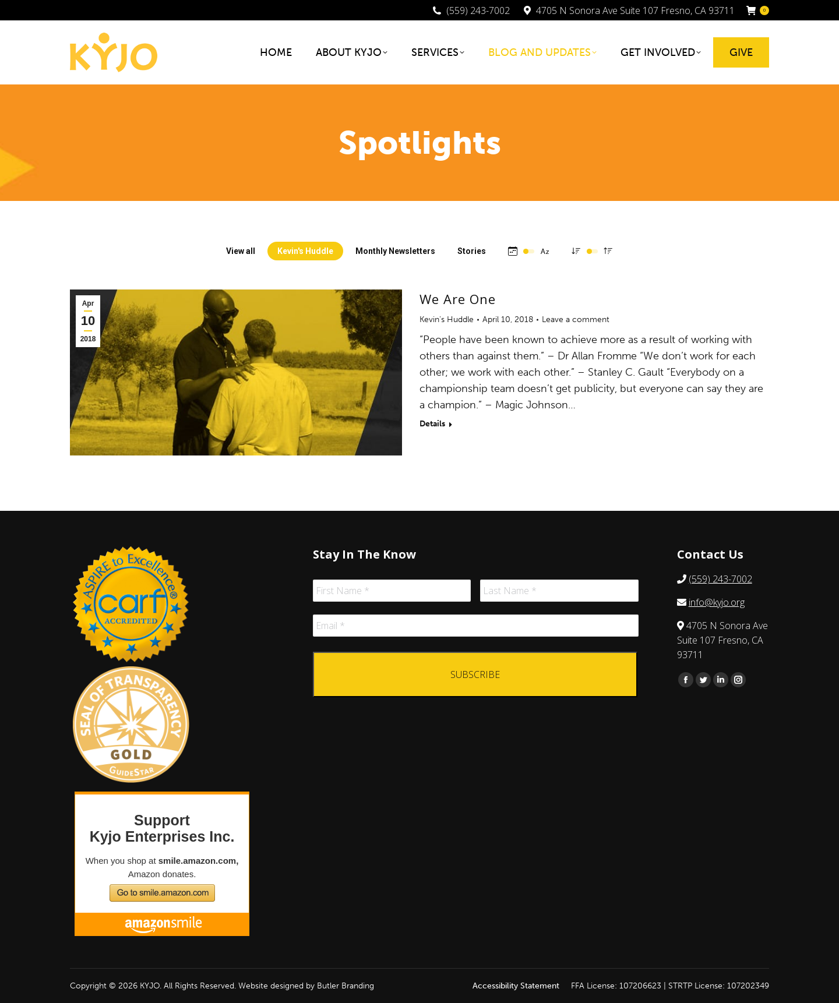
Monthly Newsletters (395, 251)
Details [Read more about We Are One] (432, 424)
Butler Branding (345, 986)
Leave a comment (575, 319)
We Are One (458, 299)
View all (240, 251)
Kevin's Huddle (305, 251)
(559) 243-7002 (720, 579)
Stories (471, 251)
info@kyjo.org (717, 602)
